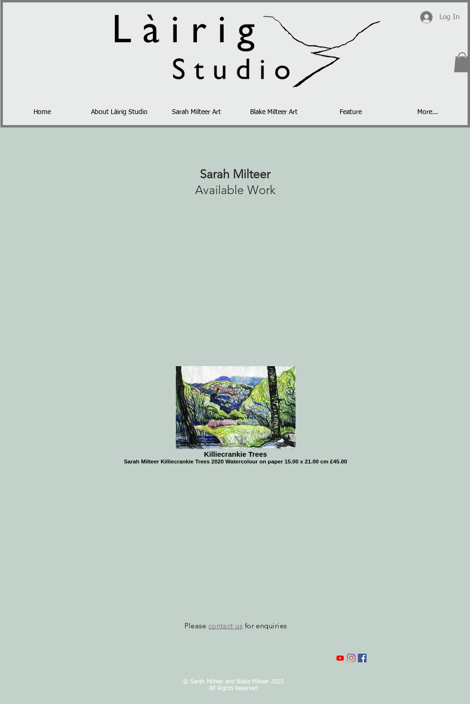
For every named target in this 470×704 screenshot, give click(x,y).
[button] (196, 112)
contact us (225, 625)
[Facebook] (362, 658)
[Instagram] (351, 658)
